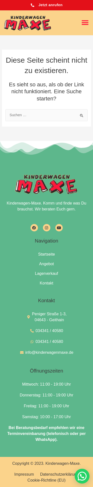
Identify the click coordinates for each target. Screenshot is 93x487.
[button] (85, 22)
